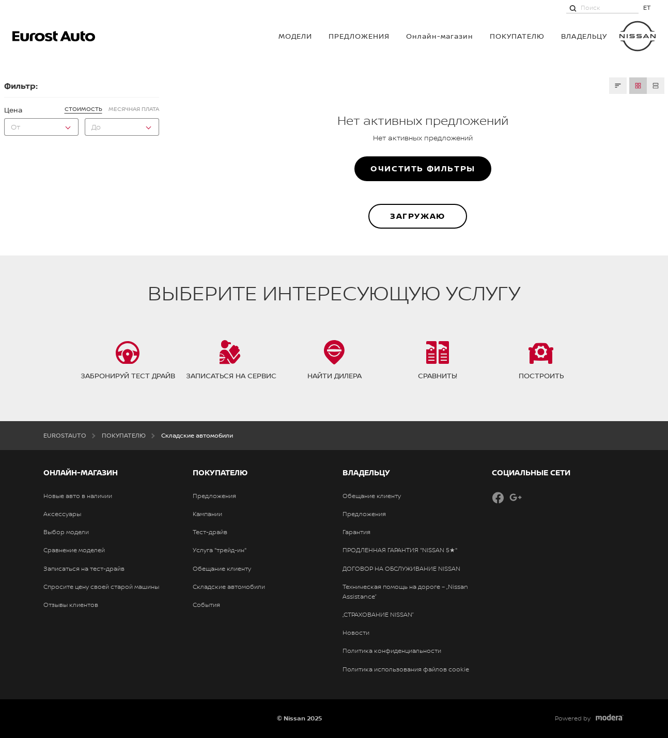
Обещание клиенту (222, 569)
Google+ (515, 497)
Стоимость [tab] (83, 109)
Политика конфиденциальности (392, 651)
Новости (356, 633)
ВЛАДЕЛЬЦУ (584, 36)
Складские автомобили (229, 587)
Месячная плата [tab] (133, 109)
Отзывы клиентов (70, 605)
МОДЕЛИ (295, 36)
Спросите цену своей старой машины (101, 587)
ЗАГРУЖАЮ (417, 215)
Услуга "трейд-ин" (219, 550)
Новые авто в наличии (77, 496)
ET (647, 7)
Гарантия (356, 532)
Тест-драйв (210, 532)
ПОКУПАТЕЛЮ (517, 36)
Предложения (359, 36)
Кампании (207, 514)
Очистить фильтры (422, 168)
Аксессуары (62, 514)
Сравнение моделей (74, 550)
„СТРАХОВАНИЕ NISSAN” (378, 615)
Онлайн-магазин (439, 36)
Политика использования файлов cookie (406, 669)
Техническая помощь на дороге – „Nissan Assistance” (405, 592)
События (206, 605)
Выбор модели (66, 532)
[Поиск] (573, 7)
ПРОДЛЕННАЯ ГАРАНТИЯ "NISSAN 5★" (400, 550)
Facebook (498, 497)
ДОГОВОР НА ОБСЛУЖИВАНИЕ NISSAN (401, 569)
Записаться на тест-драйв (84, 569)
